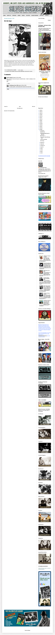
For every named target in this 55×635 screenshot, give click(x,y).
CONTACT (47, 15)
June (41, 149)
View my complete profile (41, 173)
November (41, 142)
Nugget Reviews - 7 (42, 135)
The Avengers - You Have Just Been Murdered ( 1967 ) (44, 26)
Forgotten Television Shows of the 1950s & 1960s (47, 278)
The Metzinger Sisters (12, 85)
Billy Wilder (13, 71)
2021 (40, 117)
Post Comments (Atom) (11, 110)
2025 (40, 111)
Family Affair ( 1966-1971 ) (47, 300)
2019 (40, 120)
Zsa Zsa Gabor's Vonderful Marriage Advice (45, 137)
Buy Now (44, 79)
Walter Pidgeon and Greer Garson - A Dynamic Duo (47, 286)
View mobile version (19, 108)
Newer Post (5, 106)
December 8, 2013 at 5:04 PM (17, 77)
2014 (40, 127)
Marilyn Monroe (23, 71)
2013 (40, 129)
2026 (40, 110)
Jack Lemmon (18, 71)
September (42, 145)
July (40, 148)
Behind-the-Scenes (8, 71)
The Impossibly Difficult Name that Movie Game (45, 134)
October (41, 144)
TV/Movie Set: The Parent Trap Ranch (47, 256)
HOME (4, 15)
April (41, 152)
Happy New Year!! (42, 131)
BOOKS (23, 15)
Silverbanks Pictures (41, 158)
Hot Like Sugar (42, 140)
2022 (40, 116)
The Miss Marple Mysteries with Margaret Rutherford (47, 264)
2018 (40, 122)
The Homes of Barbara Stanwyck (47, 294)
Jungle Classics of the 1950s (47, 271)
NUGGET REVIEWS (34, 15)
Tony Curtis (30, 71)
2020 (40, 119)
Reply (7, 81)
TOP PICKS (42, 15)
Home (20, 106)
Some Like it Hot (27, 71)
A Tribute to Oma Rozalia (43, 139)
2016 (40, 124)
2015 (40, 126)
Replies (9, 83)
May (41, 151)
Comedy (16, 71)
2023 (40, 114)
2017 (40, 123)
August (41, 146)
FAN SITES (28, 15)
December (41, 130)
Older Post (33, 106)
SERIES (19, 15)
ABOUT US (9, 15)
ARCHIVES (14, 15)
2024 (40, 113)
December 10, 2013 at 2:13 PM (22, 85)
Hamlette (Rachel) (10, 77)
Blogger (29, 630)
